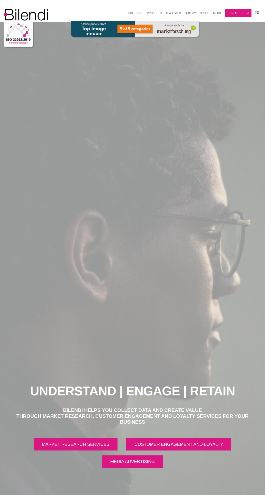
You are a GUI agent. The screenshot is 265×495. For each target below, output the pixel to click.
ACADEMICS (173, 13)
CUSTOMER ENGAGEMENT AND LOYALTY (178, 444)
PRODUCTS (154, 13)
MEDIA (217, 13)
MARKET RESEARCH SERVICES (75, 444)
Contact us (238, 13)
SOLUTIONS (135, 13)
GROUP (204, 13)
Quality (190, 13)
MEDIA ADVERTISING (132, 461)
